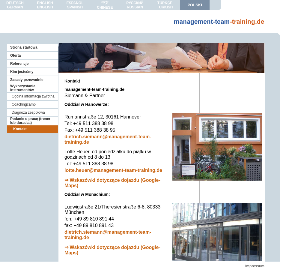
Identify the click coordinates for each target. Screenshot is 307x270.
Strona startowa (23, 47)
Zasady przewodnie (26, 80)
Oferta (15, 55)
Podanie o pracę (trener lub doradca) (30, 121)
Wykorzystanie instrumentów (22, 88)
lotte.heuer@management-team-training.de (113, 170)
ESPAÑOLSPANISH (74, 5)
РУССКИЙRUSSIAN (134, 5)
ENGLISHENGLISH (45, 5)
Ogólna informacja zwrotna (33, 96)
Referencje (19, 64)
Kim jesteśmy (21, 72)
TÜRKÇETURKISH (165, 5)
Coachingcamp (24, 104)
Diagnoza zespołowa (28, 112)
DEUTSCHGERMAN (15, 5)
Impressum (254, 266)
